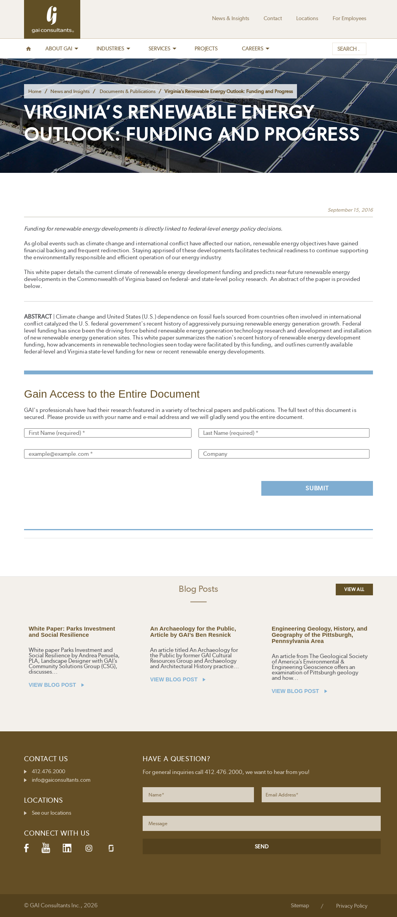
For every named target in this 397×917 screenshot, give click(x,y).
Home (34, 91)
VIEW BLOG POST (56, 685)
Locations (307, 18)
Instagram (88, 848)
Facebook (26, 848)
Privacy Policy (352, 906)
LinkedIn (67, 848)
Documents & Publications (127, 91)
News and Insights (70, 91)
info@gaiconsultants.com (61, 780)
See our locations (51, 813)
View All (354, 589)
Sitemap (300, 905)
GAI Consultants (52, 19)
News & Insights (230, 18)
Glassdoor (111, 848)
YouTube (45, 848)
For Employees (349, 18)
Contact (273, 18)
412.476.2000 (48, 771)
